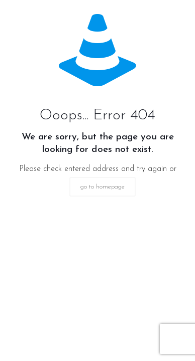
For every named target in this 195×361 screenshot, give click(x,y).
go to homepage (102, 187)
